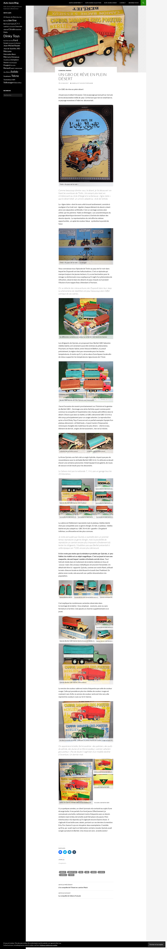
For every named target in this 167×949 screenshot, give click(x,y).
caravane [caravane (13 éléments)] (12, 26)
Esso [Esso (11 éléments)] (4, 40)
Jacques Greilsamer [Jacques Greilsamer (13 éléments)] (15, 43)
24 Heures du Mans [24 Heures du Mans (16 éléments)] (10, 17)
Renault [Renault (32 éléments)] (7, 68)
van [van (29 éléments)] (13, 79)
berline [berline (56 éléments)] (13, 20)
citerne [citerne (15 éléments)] (5, 29)
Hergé (94, 872)
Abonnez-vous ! (133, 2)
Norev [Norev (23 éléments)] (5, 62)
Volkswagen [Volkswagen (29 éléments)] (8, 82)
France (68, 70)
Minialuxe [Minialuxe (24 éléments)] (15, 57)
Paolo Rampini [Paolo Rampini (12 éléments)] (13, 62)
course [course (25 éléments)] (18, 29)
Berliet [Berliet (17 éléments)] (5, 21)
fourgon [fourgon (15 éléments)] (6, 43)
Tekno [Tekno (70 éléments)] (15, 75)
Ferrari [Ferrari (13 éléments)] (8, 40)
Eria (81, 872)
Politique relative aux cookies (48, 945)
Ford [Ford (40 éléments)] (15, 40)
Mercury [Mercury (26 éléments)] (7, 57)
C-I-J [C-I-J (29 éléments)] (17, 23)
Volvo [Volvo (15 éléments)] (16, 83)
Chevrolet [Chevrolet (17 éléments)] (18, 26)
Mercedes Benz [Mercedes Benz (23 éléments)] (9, 54)
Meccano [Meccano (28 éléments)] (7, 51)
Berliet (62, 872)
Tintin (71, 875)
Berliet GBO (72, 872)
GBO (87, 872)
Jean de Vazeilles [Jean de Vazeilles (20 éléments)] (9, 48)
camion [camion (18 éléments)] (6, 26)
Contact (122, 2)
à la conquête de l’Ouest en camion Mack (85, 885)
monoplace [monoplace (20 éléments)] (14, 60)
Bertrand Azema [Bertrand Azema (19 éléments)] (9, 24)
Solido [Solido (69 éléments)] (14, 71)
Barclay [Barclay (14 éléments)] (19, 17)
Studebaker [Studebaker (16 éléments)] (7, 76)
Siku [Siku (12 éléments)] (4, 72)
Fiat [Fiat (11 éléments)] (12, 40)
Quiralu (63, 875)
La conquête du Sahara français (85, 894)
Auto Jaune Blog (10, 3)
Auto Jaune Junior (110, 2)
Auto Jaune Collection (93, 2)
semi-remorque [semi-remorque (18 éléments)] (16, 68)
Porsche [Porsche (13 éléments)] (12, 65)
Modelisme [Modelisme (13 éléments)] (6, 60)
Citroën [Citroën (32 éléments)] (11, 29)
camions (61, 70)
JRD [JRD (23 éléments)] (18, 48)
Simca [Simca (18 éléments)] (8, 72)
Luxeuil (101, 872)
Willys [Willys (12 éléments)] (20, 82)
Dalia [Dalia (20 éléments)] (5, 32)
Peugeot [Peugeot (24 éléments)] (6, 65)
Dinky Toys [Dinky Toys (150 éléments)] (11, 36)
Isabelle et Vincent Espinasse (82, 83)
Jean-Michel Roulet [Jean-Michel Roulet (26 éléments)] (11, 45)
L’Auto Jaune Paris (75, 2)
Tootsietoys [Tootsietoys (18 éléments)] (7, 80)
